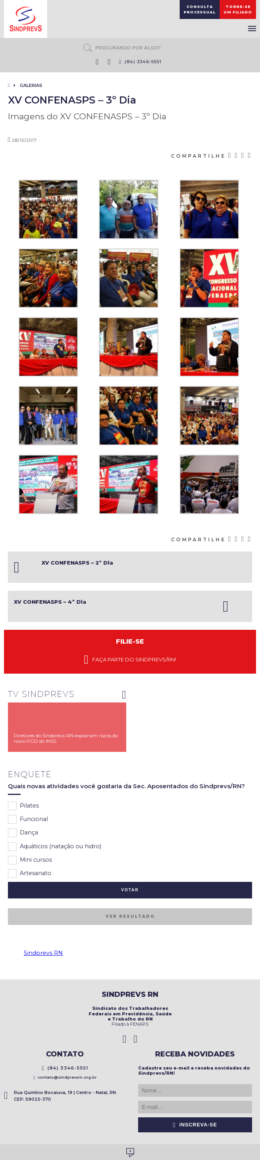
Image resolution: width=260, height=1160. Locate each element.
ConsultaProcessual (200, 9)
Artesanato (29, 873)
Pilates (23, 806)
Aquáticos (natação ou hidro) (54, 846)
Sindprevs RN (43, 953)
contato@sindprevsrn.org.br (65, 1077)
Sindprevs (25, 19)
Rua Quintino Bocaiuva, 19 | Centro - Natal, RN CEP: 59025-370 (60, 1096)
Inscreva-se (195, 1125)
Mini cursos (30, 860)
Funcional (28, 819)
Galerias (31, 85)
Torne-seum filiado (238, 9)
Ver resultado (130, 916)
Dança (23, 833)
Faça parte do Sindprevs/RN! (130, 660)
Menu (252, 28)
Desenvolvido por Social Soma (130, 1152)
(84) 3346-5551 (140, 61)
